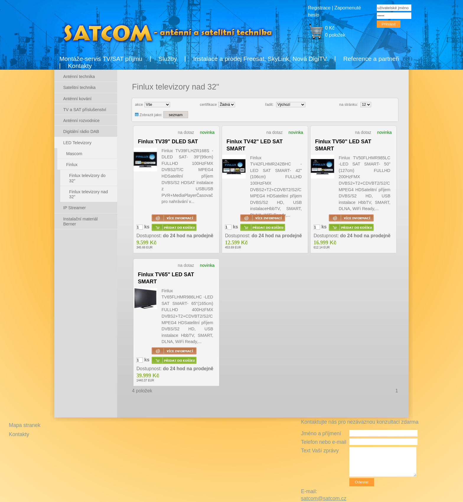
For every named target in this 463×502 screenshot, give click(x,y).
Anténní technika (79, 76)
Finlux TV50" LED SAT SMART (343, 145)
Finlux (71, 164)
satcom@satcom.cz (323, 498)
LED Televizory (77, 142)
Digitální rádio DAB (81, 131)
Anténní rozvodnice (81, 120)
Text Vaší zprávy (320, 451)
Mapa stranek (24, 425)
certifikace (208, 104)
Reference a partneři (371, 58)
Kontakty (80, 65)
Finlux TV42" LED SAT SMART (254, 145)
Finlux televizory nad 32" (88, 194)
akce (139, 104)
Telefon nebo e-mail (323, 442)
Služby (168, 58)
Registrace (319, 7)
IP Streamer (74, 207)
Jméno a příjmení (321, 433)
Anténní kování (77, 98)
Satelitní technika (79, 87)
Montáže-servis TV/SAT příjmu (100, 58)
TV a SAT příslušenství (84, 109)
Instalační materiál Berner (80, 221)
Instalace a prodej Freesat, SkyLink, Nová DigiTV (260, 58)
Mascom (74, 153)
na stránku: (348, 104)
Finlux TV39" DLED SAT (168, 141)
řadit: (269, 104)
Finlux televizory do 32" (87, 178)
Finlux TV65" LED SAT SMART (166, 278)
